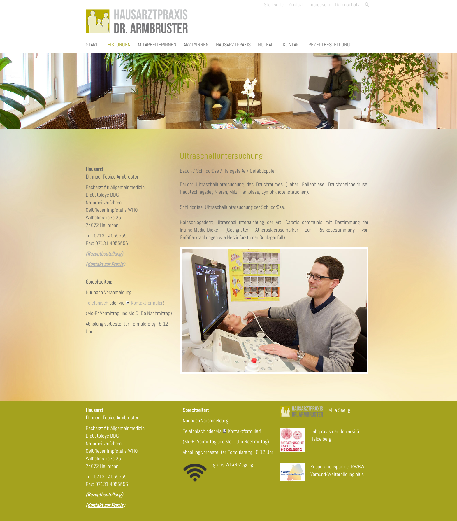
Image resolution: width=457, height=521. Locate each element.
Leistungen (118, 44)
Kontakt (292, 44)
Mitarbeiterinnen (157, 44)
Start (92, 44)
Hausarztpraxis (233, 44)
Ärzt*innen (196, 44)
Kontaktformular (147, 302)
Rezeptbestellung (329, 44)
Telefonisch (97, 302)
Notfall (267, 44)
